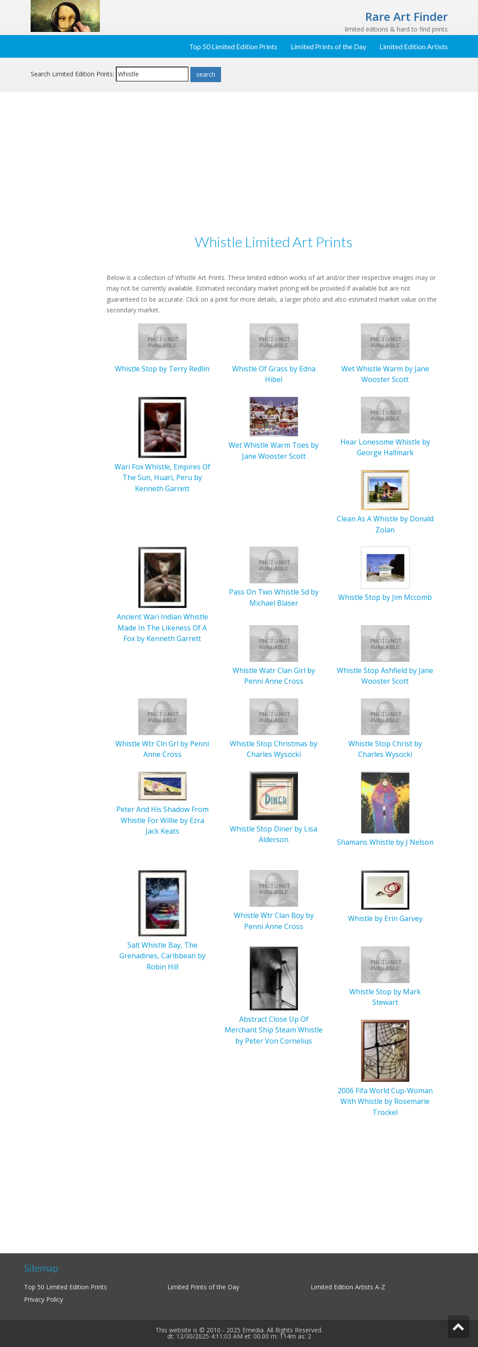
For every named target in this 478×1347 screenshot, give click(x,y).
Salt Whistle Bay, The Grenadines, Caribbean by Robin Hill (162, 956)
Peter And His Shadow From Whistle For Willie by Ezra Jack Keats (162, 820)
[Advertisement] (65, 242)
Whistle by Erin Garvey (385, 918)
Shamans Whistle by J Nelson (385, 842)
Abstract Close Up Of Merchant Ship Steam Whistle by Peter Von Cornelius (274, 1030)
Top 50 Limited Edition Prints (233, 46)
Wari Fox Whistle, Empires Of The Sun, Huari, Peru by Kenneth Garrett (162, 477)
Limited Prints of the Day (328, 46)
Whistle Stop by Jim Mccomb (385, 597)
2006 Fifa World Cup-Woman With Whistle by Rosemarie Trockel (385, 1101)
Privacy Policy (43, 1299)
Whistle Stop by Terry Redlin (162, 369)
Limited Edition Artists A (345, 1287)
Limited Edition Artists (413, 46)
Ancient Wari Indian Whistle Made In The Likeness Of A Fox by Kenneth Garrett (162, 627)
